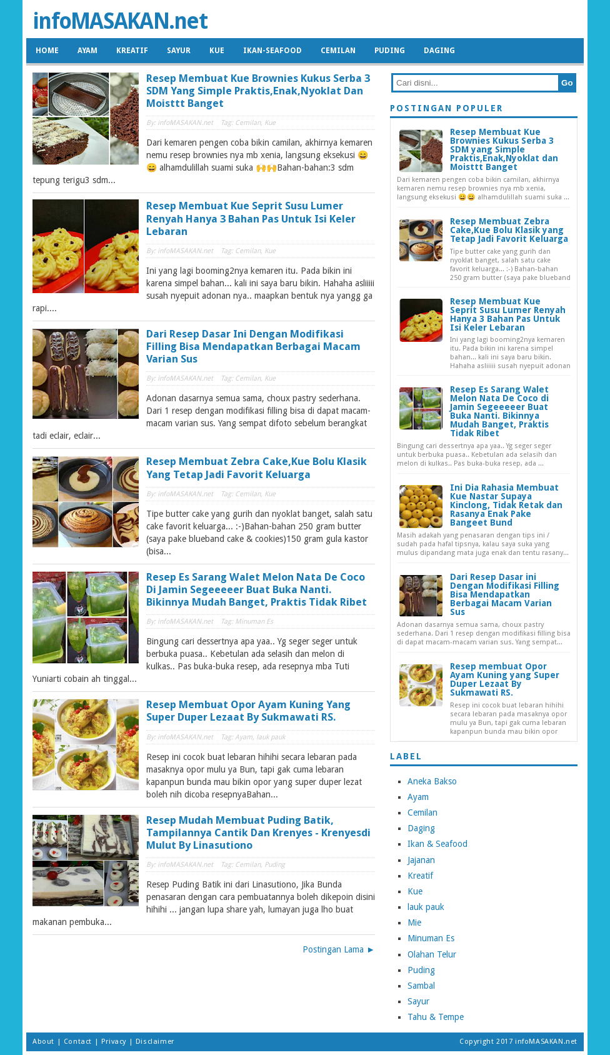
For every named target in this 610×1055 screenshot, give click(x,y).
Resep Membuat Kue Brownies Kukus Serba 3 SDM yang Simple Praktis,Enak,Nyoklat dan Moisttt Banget (258, 90)
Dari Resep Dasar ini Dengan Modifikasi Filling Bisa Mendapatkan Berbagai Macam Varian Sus (253, 346)
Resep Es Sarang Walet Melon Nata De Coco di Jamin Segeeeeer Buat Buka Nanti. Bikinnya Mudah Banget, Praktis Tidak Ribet (256, 589)
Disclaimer (155, 1042)
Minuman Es (431, 938)
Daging (439, 50)
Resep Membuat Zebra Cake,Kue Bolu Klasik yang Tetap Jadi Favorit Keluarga (256, 467)
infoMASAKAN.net (119, 21)
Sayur (179, 50)
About (43, 1042)
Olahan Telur (432, 954)
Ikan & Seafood (438, 844)
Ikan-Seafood (272, 50)
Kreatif (132, 50)
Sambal (421, 986)
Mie (414, 923)
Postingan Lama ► (338, 949)
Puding (389, 50)
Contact (78, 1042)
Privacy (113, 1042)
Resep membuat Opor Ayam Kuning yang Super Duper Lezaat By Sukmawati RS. (248, 710)
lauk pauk (426, 907)
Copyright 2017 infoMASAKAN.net (518, 1042)
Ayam (88, 50)
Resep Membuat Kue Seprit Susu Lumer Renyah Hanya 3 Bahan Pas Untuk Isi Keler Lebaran (251, 218)
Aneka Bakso (432, 781)
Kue (216, 50)
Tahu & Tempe (436, 1017)
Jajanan (421, 860)
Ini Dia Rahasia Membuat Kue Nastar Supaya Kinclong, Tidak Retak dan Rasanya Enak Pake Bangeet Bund (506, 505)
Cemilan (338, 50)
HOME (47, 50)
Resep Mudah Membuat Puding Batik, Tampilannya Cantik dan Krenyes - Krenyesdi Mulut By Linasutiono (258, 832)
